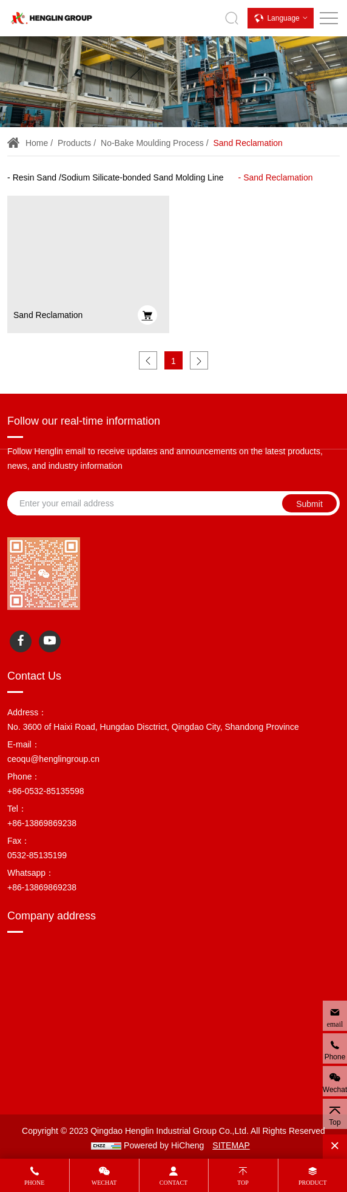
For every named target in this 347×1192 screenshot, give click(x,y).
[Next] (199, 360)
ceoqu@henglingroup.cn (53, 759)
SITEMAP (230, 1145)
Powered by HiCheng (164, 1145)
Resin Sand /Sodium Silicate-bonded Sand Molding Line (118, 177)
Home (36, 143)
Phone (34, 1182)
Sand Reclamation (247, 143)
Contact (173, 1182)
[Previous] (148, 360)
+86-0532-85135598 (45, 791)
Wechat (104, 1182)
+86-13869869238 (41, 823)
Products (74, 143)
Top (243, 1182)
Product (312, 1182)
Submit (309, 504)
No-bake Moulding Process (152, 143)
